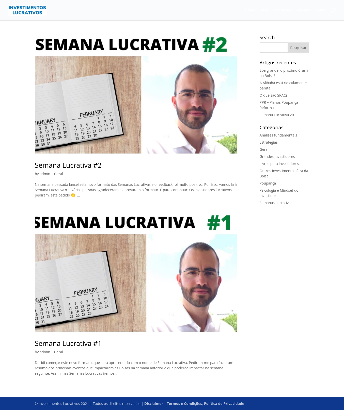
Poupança (268, 183)
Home (250, 10)
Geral (58, 173)
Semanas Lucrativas (276, 202)
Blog (264, 10)
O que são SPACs (274, 95)
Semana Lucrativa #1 (68, 343)
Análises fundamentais (278, 135)
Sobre (321, 10)
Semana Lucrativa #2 (68, 165)
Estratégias (269, 142)
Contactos (282, 10)
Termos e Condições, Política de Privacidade (205, 403)
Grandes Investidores (277, 156)
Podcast (303, 10)
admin (45, 173)
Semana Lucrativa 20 (277, 114)
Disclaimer (153, 403)
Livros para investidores (279, 163)
